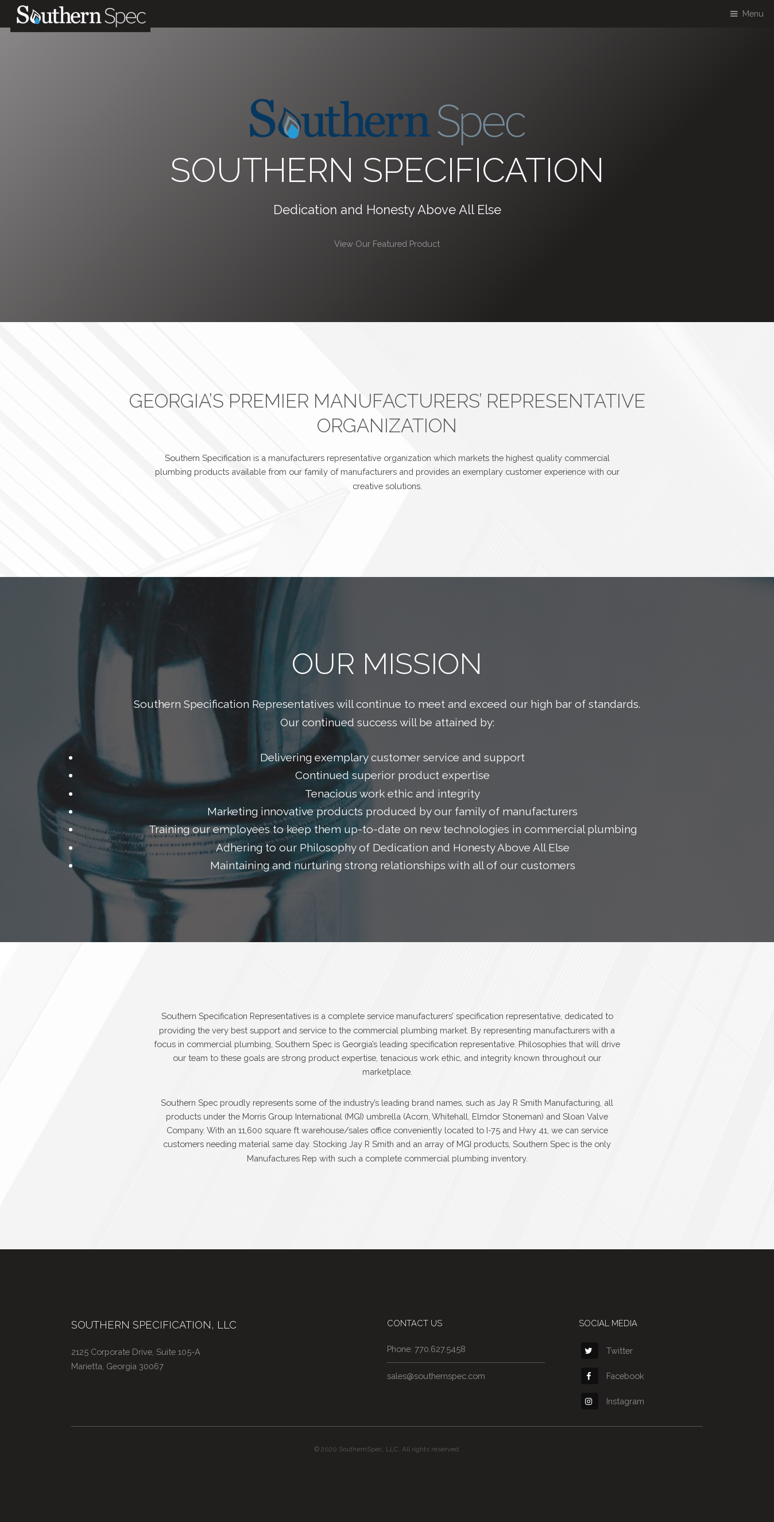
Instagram (612, 1401)
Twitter (607, 1351)
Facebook (612, 1376)
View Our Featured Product (387, 244)
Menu (753, 13)
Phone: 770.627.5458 (426, 1349)
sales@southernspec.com (436, 1376)
